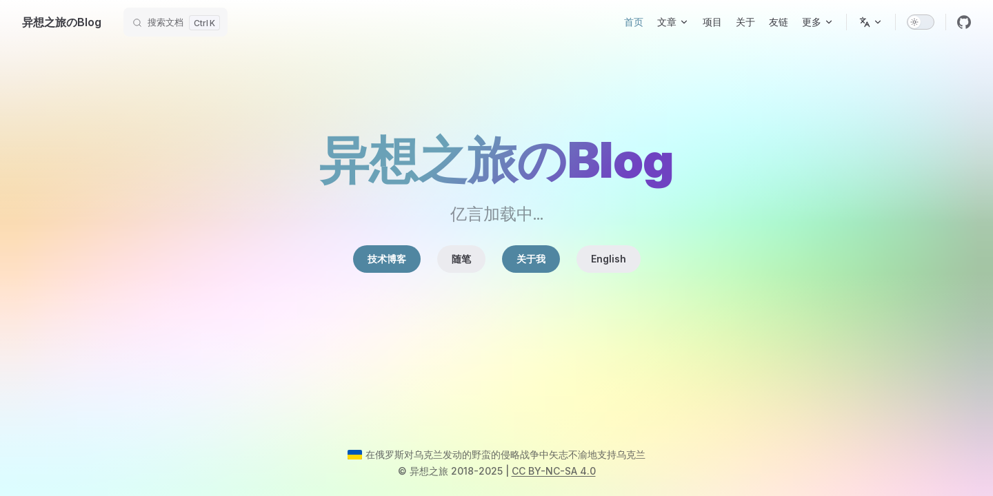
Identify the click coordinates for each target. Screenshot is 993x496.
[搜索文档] (175, 22)
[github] (964, 22)
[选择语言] (871, 22)
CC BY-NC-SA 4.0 (554, 471)
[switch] (920, 22)
